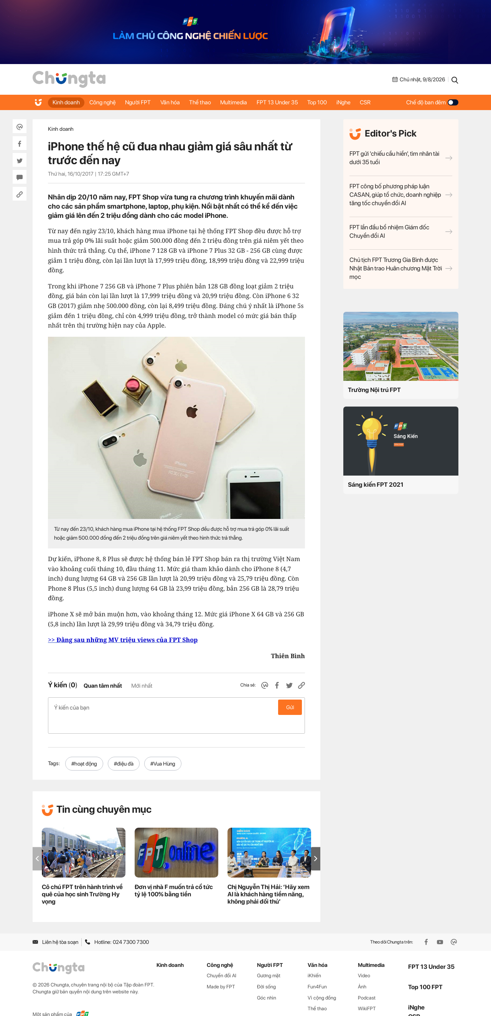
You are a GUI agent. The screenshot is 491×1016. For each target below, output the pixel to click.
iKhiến (314, 959)
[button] (315, 842)
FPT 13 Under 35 (290, 102)
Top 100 (333, 102)
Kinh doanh (67, 102)
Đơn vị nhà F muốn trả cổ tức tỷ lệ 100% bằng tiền (174, 874)
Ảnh (362, 970)
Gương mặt (268, 959)
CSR (385, 102)
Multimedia (245, 102)
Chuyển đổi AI (221, 959)
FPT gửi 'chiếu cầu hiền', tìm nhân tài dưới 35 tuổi (400, 158)
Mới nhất (141, 685)
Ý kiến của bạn (176, 707)
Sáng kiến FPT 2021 (376, 484)
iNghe (361, 102)
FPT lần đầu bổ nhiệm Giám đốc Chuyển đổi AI (400, 231)
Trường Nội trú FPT (374, 390)
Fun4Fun (317, 970)
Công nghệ (105, 102)
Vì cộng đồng (322, 981)
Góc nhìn (266, 981)
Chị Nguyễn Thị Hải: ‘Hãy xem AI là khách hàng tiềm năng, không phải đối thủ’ (268, 878)
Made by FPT (221, 970)
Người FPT (143, 102)
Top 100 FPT (425, 971)
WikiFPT (367, 992)
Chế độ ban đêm (432, 102)
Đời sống (266, 970)
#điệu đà (123, 747)
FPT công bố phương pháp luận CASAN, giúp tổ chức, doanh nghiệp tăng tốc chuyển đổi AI (400, 195)
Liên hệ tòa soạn (55, 926)
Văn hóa (177, 102)
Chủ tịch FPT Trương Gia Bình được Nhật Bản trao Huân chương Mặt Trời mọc (400, 268)
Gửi (290, 707)
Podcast (367, 981)
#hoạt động (84, 747)
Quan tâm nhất (103, 685)
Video (364, 959)
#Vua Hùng (162, 747)
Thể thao (209, 102)
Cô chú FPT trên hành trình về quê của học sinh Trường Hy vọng (82, 878)
